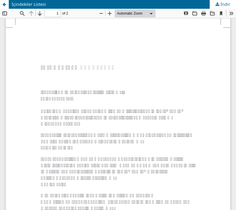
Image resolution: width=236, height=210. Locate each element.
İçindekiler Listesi (29, 4)
